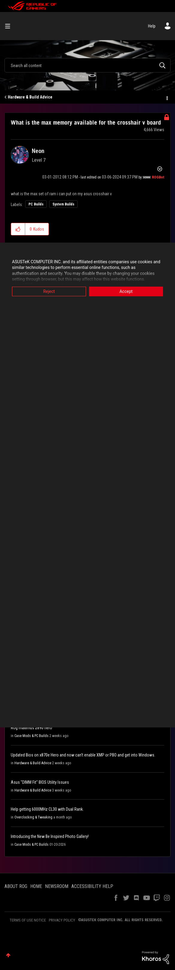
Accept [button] (126, 291)
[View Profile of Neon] (38, 151)
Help (152, 26)
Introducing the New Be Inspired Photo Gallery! (50, 836)
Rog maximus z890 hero (31, 727)
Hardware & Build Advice (30, 97)
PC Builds (35, 204)
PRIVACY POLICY (62, 920)
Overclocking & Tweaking (33, 817)
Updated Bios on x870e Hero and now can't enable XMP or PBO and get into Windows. (83, 755)
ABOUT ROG (15, 886)
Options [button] (167, 97)
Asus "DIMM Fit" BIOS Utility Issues (40, 782)
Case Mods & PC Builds (31, 736)
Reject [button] (49, 291)
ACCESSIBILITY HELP (92, 886)
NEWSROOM (56, 886)
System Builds (63, 204)
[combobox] (87, 65)
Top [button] (8, 955)
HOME (36, 886)
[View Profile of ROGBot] (158, 177)
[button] (18, 229)
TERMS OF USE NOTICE (28, 920)
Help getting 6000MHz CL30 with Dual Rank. (47, 809)
